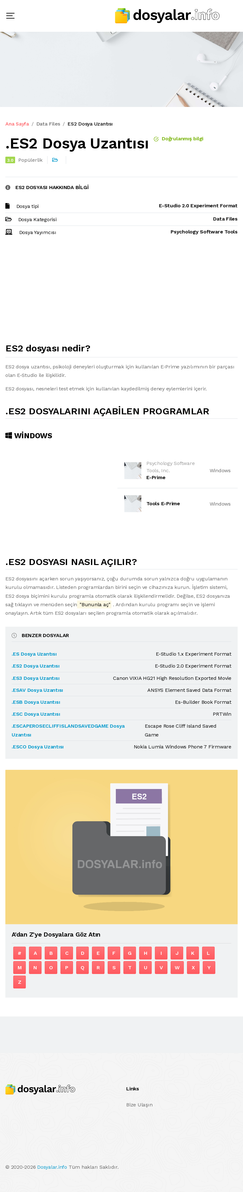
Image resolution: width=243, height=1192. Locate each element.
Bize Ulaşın (139, 1105)
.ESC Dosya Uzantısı (36, 714)
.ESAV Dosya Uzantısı (37, 690)
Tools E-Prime (163, 503)
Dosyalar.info (52, 1167)
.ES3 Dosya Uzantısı (35, 678)
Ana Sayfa (17, 124)
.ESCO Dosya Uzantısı (38, 747)
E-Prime (155, 477)
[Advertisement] (121, 292)
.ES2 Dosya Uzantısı (35, 666)
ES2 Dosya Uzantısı (90, 124)
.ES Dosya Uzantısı (34, 654)
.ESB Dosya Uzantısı (36, 702)
